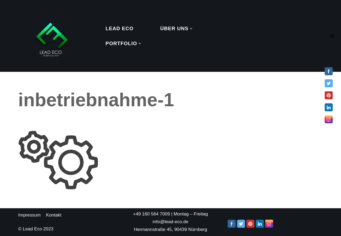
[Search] (332, 36)
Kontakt (53, 215)
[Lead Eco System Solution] (51, 36)
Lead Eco (120, 28)
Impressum (29, 215)
